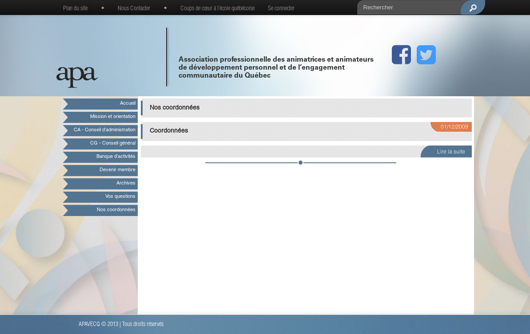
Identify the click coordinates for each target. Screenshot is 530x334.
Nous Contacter (134, 9)
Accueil (127, 103)
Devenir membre (117, 170)
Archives (125, 183)
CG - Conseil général (112, 143)
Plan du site (75, 9)
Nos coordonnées (116, 210)
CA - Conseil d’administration (104, 130)
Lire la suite (451, 152)
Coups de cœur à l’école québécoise (217, 9)
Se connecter (281, 9)
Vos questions (120, 196)
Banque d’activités (115, 156)
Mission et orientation (112, 116)
